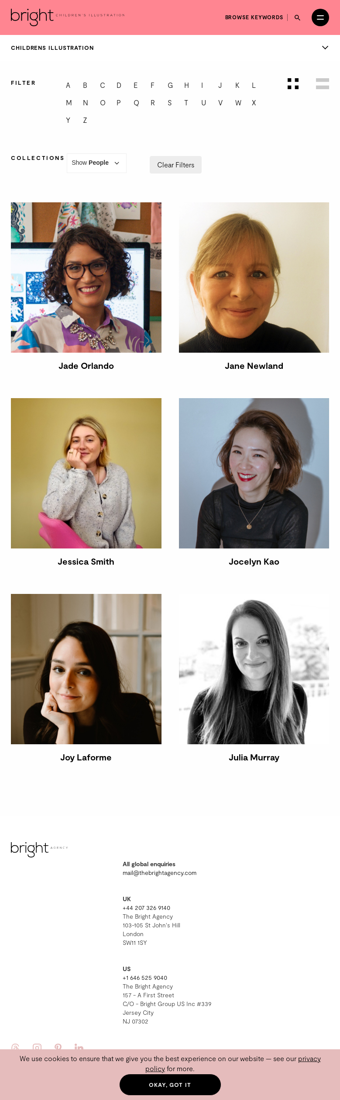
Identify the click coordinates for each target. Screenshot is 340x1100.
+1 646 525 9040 (145, 977)
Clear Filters (175, 164)
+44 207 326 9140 (146, 907)
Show (96, 163)
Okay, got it (170, 1084)
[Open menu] (320, 17)
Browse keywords (254, 17)
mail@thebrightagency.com (159, 872)
